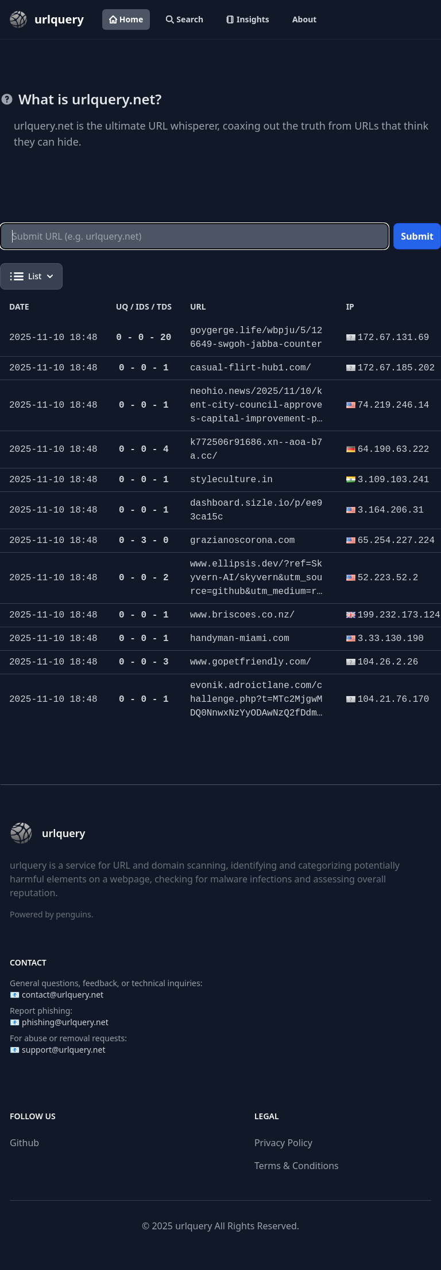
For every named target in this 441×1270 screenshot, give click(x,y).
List (31, 276)
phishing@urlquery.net (65, 1022)
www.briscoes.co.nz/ (242, 615)
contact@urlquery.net (62, 994)
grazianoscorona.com (242, 541)
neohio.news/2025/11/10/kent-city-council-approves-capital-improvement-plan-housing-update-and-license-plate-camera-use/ (256, 419)
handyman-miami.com (239, 639)
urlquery (193, 1226)
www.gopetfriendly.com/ (250, 662)
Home (126, 19)
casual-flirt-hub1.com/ (250, 368)
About (304, 19)
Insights (247, 19)
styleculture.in (231, 480)
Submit (417, 236)
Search (184, 19)
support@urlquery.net (63, 1049)
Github (24, 1142)
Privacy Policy (283, 1142)
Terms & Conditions (296, 1165)
